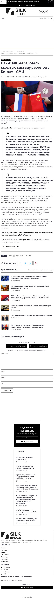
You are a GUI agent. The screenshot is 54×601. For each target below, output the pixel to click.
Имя (2, 371)
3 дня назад (15, 300)
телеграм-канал (25, 240)
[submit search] (51, 18)
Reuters (10, 128)
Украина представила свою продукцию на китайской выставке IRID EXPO (26, 476)
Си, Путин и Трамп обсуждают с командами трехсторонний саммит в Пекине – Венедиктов (27, 487)
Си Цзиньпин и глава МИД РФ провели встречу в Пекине (31, 315)
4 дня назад (15, 310)
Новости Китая (20, 52)
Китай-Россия (19, 255)
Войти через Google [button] (40, 346)
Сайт (2, 383)
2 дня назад (15, 280)
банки (10, 255)
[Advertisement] (27, 35)
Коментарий (4, 353)
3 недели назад (16, 329)
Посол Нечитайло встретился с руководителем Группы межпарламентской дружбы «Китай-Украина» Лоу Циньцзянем (27, 499)
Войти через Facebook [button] (18, 346)
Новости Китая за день (7, 52)
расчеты (28, 255)
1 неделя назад (16, 318)
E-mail (3, 377)
